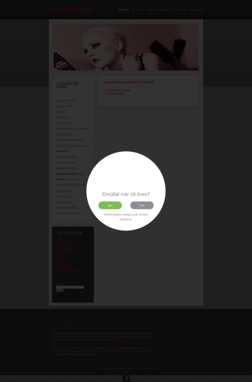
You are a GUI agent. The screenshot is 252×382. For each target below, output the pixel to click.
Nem (141, 205)
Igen (110, 205)
